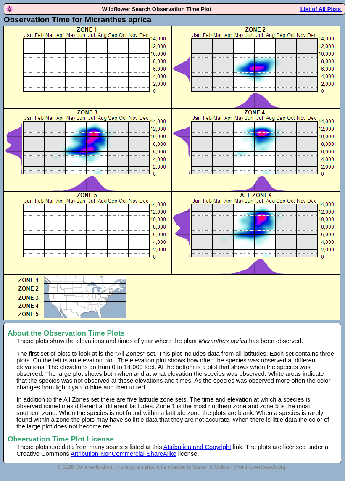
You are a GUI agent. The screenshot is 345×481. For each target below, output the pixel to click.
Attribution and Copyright (197, 447)
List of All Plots (321, 9)
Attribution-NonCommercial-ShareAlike (123, 453)
